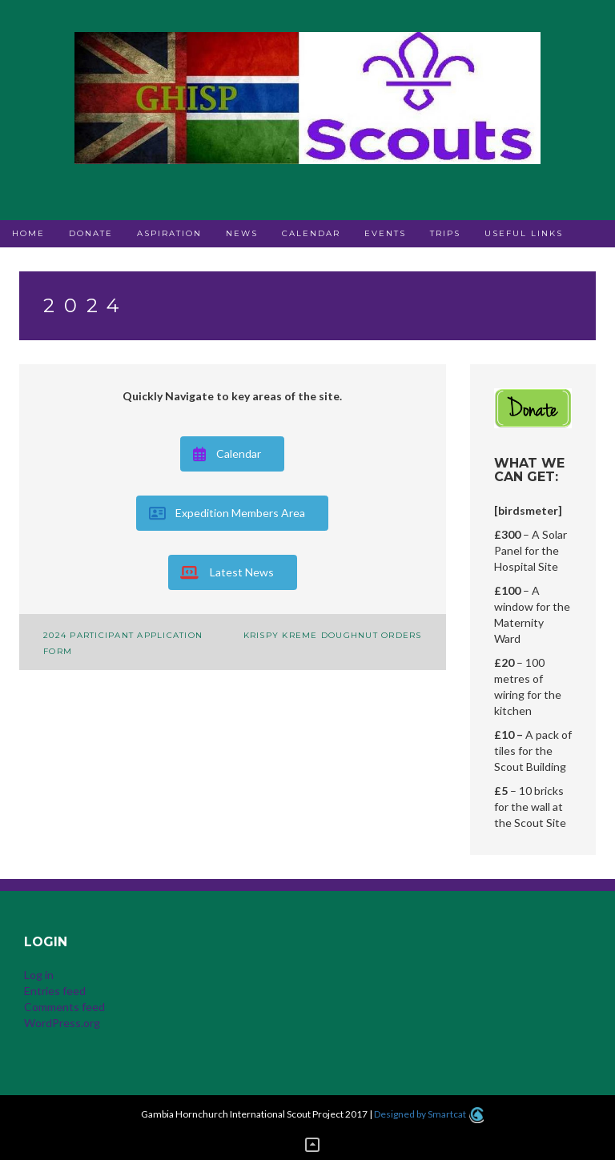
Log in (39, 974)
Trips (445, 233)
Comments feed (64, 1006)
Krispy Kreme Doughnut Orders (332, 635)
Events (385, 233)
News (242, 233)
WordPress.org (62, 1023)
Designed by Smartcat (429, 1114)
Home (28, 233)
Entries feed (55, 990)
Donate (91, 233)
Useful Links (523, 233)
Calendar (311, 233)
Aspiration (169, 233)
